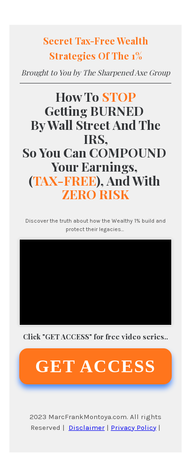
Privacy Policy (133, 427)
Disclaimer (87, 427)
